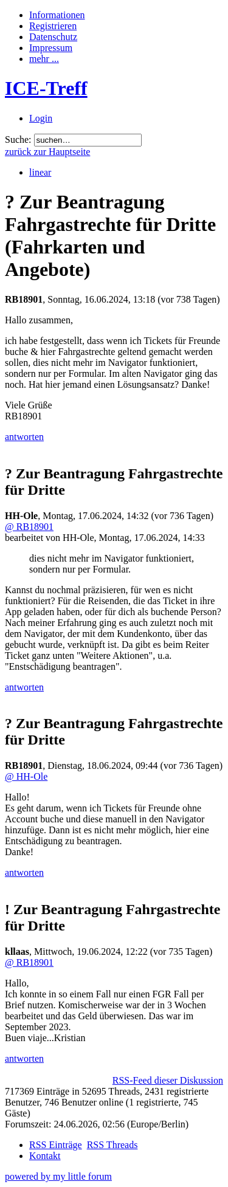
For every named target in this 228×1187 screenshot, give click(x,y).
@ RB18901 (29, 526)
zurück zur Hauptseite (47, 151)
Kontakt (45, 1156)
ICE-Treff (46, 88)
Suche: (18, 139)
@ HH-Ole (26, 776)
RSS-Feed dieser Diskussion (167, 1080)
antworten (24, 437)
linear (40, 172)
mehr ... (44, 58)
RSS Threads (112, 1145)
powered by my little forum (58, 1176)
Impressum (50, 48)
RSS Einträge (55, 1145)
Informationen (57, 15)
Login (40, 118)
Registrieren (53, 26)
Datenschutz (53, 37)
